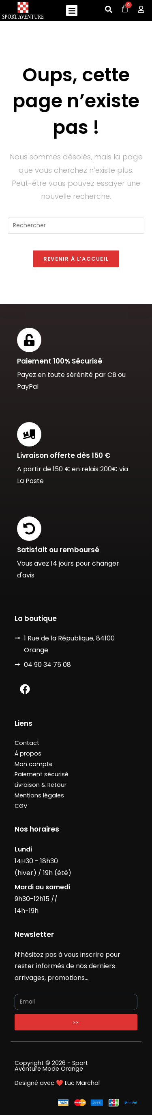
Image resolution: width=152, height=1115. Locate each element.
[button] (72, 11)
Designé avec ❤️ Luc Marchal (57, 1083)
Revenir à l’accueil (76, 259)
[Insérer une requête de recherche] (76, 226)
